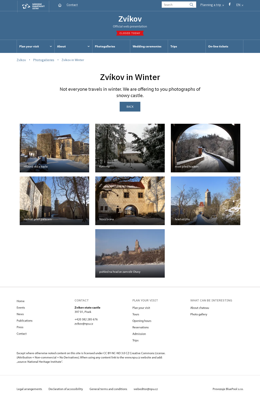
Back (130, 107)
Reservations (140, 328)
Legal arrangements (30, 389)
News (20, 314)
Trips (135, 341)
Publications (24, 321)
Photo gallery (198, 315)
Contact (72, 5)
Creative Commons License (147, 354)
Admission (139, 334)
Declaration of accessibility (66, 389)
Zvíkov (130, 19)
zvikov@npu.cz (84, 324)
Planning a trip (212, 5)
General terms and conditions (110, 389)
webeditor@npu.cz (147, 389)
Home (21, 301)
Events (21, 308)
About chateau (199, 308)
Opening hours (141, 321)
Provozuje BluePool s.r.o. (228, 389)
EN (239, 5)
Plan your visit (141, 308)
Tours (135, 315)
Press (20, 328)
